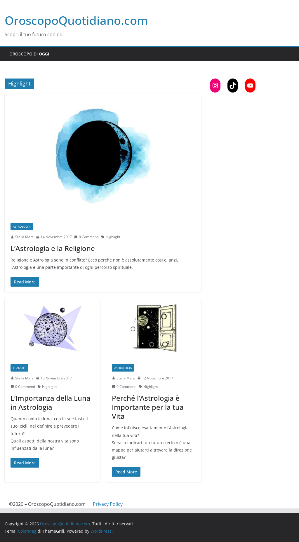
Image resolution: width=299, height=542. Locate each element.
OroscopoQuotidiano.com (76, 20)
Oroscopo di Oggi (29, 54)
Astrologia (21, 226)
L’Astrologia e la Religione (53, 248)
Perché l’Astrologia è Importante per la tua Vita (148, 407)
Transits (19, 368)
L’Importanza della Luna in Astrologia (51, 402)
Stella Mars (24, 236)
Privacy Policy (108, 504)
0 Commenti (86, 236)
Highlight (113, 236)
